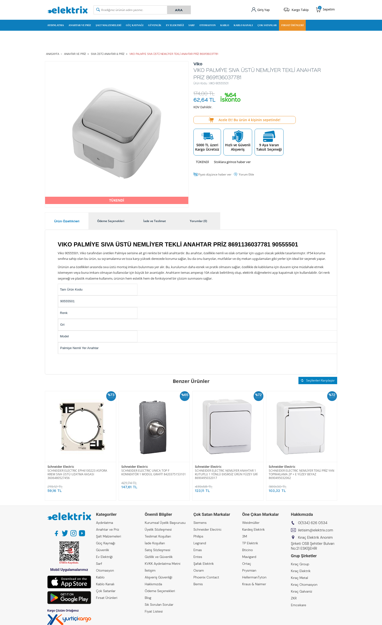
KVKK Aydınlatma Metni (162, 563)
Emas (197, 550)
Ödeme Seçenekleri (160, 591)
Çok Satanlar (267, 25)
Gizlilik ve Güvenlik (159, 557)
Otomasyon (208, 25)
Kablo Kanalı (243, 25)
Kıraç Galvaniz (301, 591)
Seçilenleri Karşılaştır (318, 380)
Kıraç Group (300, 564)
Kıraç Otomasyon (304, 584)
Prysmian (249, 570)
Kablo (224, 25)
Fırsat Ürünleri (292, 25)
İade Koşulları (155, 543)
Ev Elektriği (175, 25)
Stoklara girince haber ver (232, 162)
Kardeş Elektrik (253, 529)
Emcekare (298, 605)
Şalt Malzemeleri (108, 25)
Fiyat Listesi (154, 611)
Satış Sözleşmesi (157, 550)
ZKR (294, 598)
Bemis (198, 584)
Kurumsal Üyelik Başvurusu (165, 522)
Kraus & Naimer (254, 584)
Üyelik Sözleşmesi (158, 529)
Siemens (200, 522)
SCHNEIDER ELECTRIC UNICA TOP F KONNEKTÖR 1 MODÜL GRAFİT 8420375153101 (153, 472)
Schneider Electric (61, 467)
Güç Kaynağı (134, 25)
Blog (148, 598)
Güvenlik (154, 25)
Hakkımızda (153, 584)
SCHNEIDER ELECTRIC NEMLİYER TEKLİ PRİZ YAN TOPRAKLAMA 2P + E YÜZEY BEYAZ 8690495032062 (301, 474)
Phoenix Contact (206, 577)
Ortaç (246, 563)
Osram (198, 570)
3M (244, 536)
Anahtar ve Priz (79, 25)
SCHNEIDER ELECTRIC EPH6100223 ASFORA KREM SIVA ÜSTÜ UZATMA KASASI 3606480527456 (77, 474)
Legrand (199, 543)
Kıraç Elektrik (301, 571)
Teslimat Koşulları (158, 536)
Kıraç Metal (299, 578)
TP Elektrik (250, 543)
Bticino (247, 550)
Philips (198, 536)
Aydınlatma (55, 25)
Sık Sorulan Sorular (159, 604)
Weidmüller (250, 522)
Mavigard (249, 557)
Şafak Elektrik (203, 563)
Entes (197, 557)
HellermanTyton (254, 577)
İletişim (150, 570)
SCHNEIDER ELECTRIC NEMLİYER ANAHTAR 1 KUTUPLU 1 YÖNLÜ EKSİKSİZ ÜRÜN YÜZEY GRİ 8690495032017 (226, 474)
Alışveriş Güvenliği (158, 577)
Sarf (192, 25)
